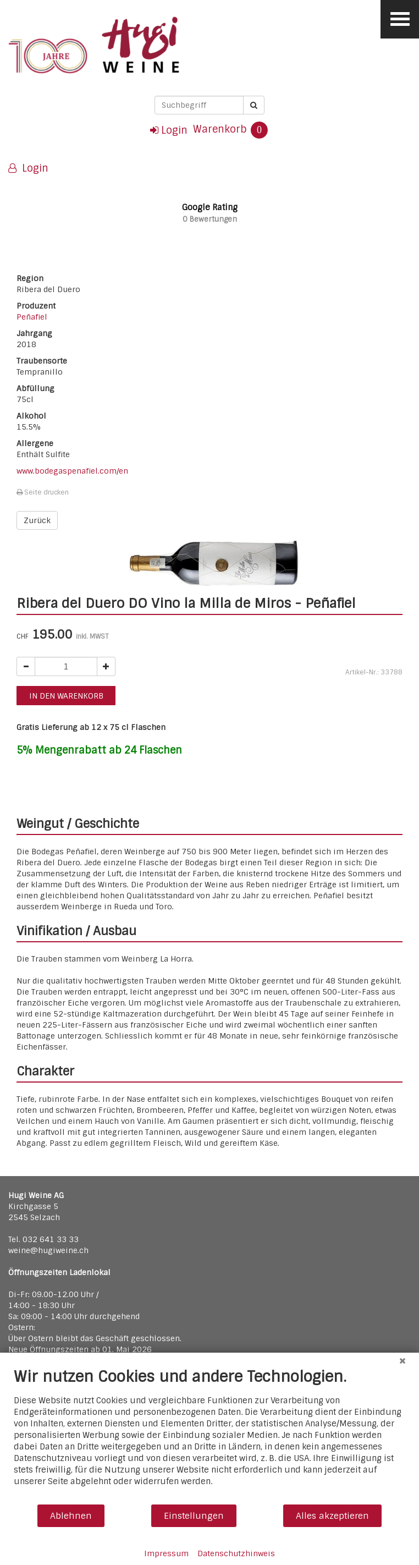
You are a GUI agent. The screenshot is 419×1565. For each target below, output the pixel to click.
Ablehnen (71, 1516)
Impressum (166, 1553)
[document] (209, 1435)
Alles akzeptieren (332, 1516)
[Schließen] (402, 1361)
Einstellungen (194, 1516)
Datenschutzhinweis (236, 1553)
